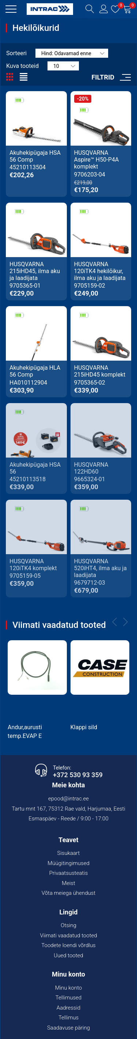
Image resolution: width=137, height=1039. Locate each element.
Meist (68, 883)
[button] (10, 9)
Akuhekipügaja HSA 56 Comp (35, 156)
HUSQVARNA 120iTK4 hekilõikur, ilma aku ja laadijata (100, 271)
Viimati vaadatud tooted (68, 935)
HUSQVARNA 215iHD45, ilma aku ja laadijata (34, 271)
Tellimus (68, 1017)
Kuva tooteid (22, 65)
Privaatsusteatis (68, 873)
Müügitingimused (68, 863)
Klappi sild (84, 727)
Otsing (68, 925)
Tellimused (68, 997)
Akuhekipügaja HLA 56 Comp (34, 371)
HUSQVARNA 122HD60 (91, 468)
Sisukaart (68, 853)
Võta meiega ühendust (69, 893)
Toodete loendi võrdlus (68, 945)
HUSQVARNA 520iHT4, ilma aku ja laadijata (100, 568)
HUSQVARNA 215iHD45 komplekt (100, 371)
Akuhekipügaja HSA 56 (35, 468)
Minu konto (68, 988)
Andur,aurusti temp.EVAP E (25, 731)
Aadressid (68, 1007)
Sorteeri (16, 53)
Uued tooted (68, 955)
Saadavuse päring (68, 1027)
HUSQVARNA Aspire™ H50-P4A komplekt (96, 159)
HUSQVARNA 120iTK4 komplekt (33, 565)
